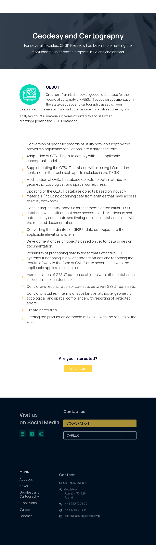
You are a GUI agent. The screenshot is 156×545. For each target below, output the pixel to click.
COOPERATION (77, 423)
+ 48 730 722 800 (75, 508)
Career (25, 512)
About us (26, 482)
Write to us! (78, 368)
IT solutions (28, 506)
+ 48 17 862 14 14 (75, 514)
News (24, 489)
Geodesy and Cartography (29, 497)
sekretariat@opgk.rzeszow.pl (82, 520)
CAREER (73, 435)
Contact (26, 519)
